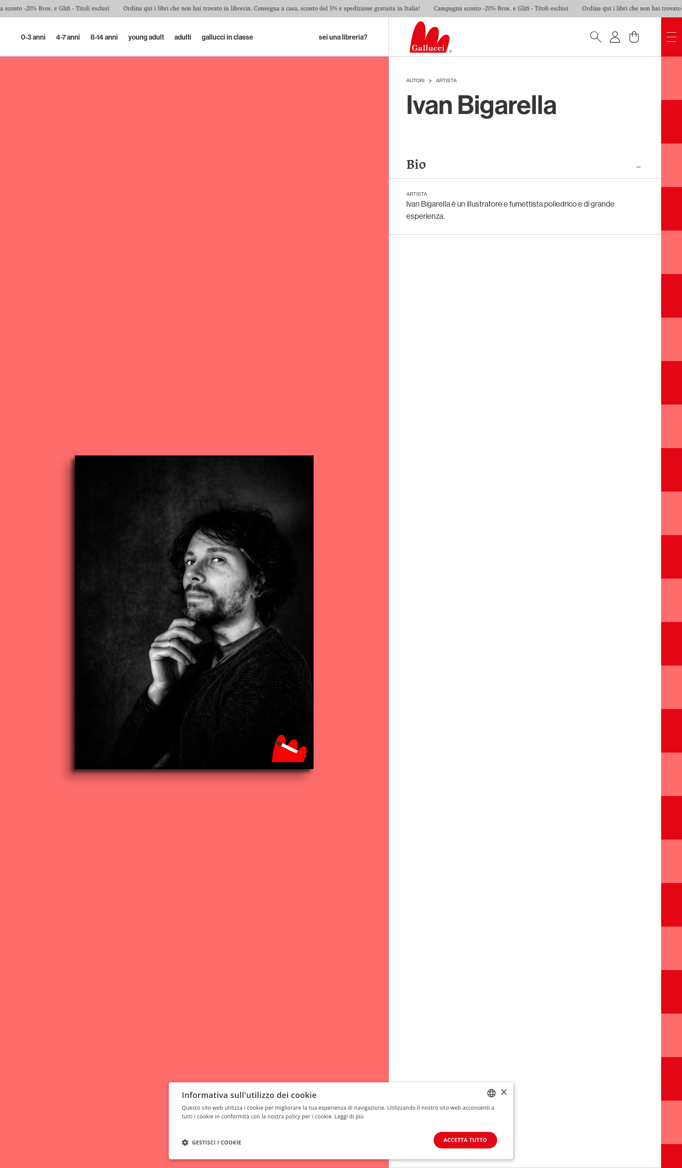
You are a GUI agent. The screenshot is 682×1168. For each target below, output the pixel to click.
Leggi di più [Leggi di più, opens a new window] (349, 1116)
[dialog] (341, 1120)
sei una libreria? (343, 37)
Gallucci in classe (227, 37)
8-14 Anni (104, 37)
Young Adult (146, 37)
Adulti (182, 37)
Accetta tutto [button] (465, 1140)
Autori (415, 81)
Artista (446, 81)
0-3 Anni (33, 37)
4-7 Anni (68, 37)
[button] (211, 1142)
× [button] (503, 1092)
